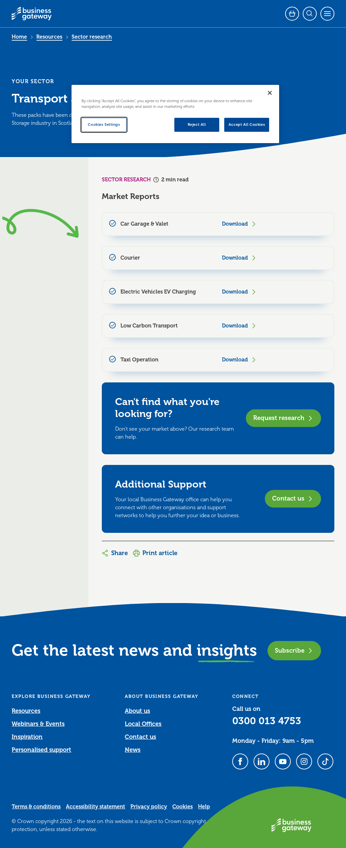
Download (239, 224)
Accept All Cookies (247, 124)
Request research (283, 417)
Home (19, 37)
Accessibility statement (95, 807)
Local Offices (143, 724)
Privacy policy (148, 807)
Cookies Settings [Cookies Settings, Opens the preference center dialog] (104, 124)
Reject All (197, 124)
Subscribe (294, 650)
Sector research (92, 37)
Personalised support (41, 749)
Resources (49, 37)
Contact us (293, 498)
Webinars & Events (38, 724)
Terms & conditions (36, 807)
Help (204, 807)
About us (137, 711)
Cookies (182, 807)
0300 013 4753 (266, 721)
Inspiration (27, 737)
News (132, 749)
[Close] (269, 93)
